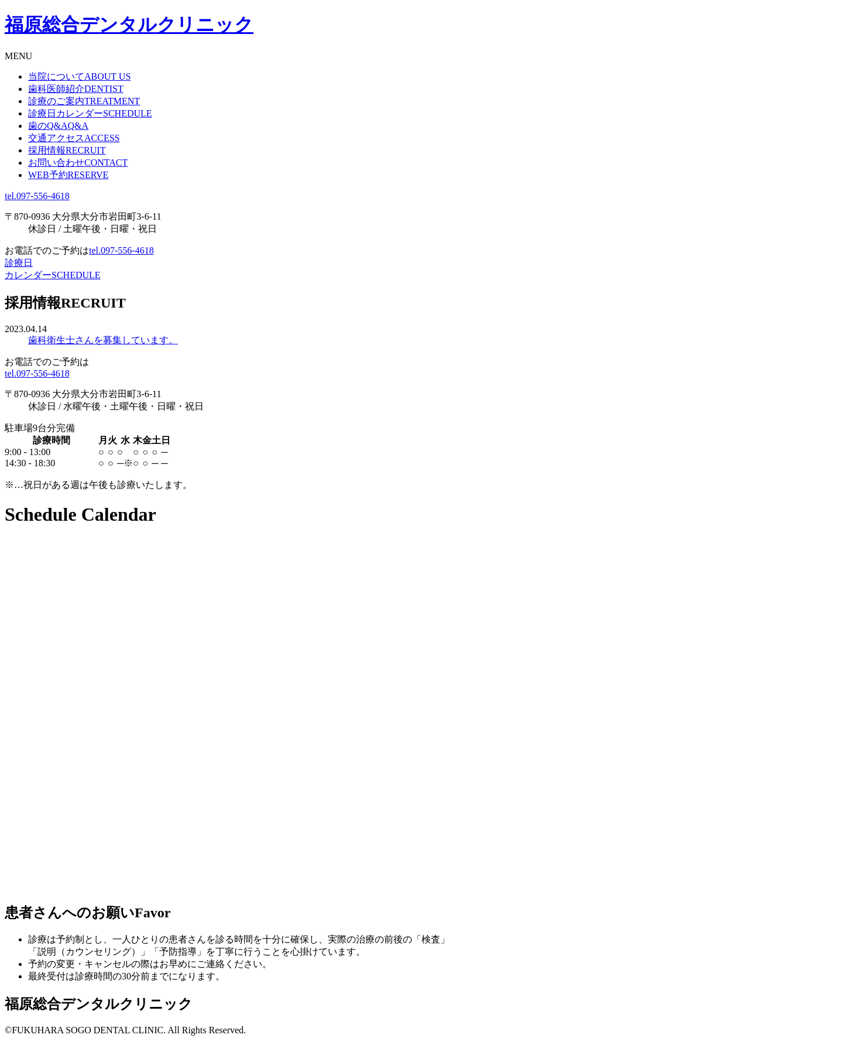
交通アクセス (73, 138)
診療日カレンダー (90, 113)
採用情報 (66, 150)
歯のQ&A (58, 126)
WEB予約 (68, 175)
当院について (79, 76)
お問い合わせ (78, 163)
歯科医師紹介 (76, 89)
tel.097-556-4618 (37, 196)
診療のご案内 (84, 101)
